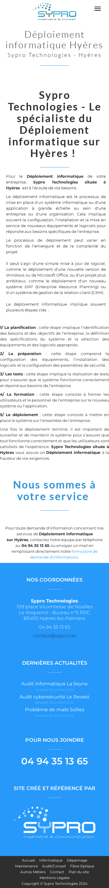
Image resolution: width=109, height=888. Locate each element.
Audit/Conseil (54, 866)
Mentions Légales (55, 877)
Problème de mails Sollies (54, 709)
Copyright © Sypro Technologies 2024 (54, 883)
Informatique (50, 860)
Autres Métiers (33, 872)
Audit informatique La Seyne (54, 683)
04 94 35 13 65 (54, 761)
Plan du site (79, 872)
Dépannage (77, 860)
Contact (57, 872)
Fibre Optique (82, 866)
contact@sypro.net (54, 636)
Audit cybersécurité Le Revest (54, 697)
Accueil (28, 860)
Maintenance (26, 866)
